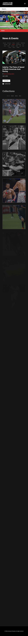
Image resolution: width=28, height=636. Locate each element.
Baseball (5, 44)
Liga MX (17, 43)
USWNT (18, 47)
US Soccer (9, 43)
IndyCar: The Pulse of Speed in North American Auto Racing (13, 69)
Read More (6, 80)
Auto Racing (18, 44)
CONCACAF (23, 43)
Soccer (10, 47)
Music (14, 43)
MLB (9, 44)
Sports (14, 47)
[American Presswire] (7, 3)
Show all (4, 43)
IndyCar (13, 44)
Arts (23, 44)
